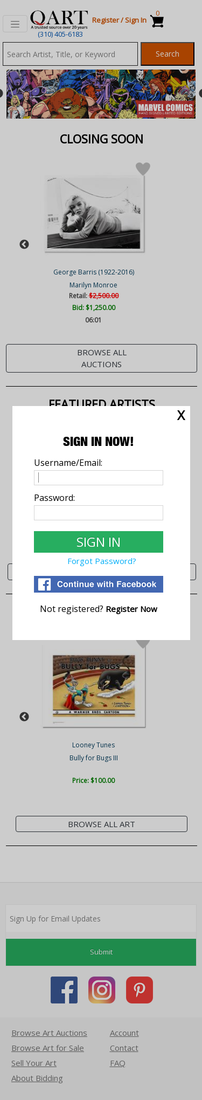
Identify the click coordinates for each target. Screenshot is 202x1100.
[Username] (98, 477)
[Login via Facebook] (98, 589)
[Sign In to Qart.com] (98, 542)
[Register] (131, 608)
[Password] (98, 512)
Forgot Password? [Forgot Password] (101, 560)
